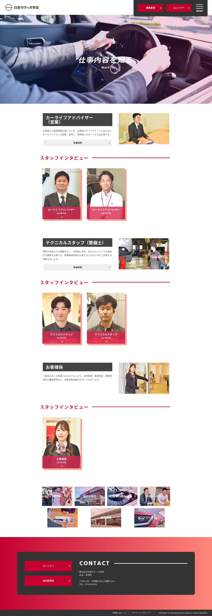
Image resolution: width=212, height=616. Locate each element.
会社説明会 (48, 581)
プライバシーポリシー (141, 613)
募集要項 (150, 8)
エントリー (178, 8)
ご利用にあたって (119, 613)
